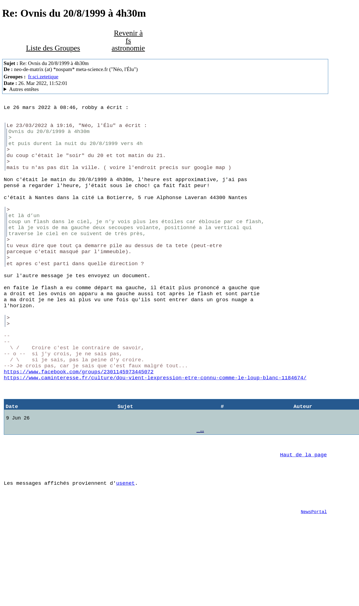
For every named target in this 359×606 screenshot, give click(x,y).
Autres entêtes (24, 89)
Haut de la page (303, 514)
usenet (125, 545)
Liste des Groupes (53, 48)
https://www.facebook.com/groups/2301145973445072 (78, 420)
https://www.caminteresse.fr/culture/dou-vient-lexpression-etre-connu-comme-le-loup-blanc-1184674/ (155, 427)
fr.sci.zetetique (43, 76)
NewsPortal (314, 578)
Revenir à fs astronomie (128, 40)
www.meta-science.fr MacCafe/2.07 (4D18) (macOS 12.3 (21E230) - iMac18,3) (165, 89)
